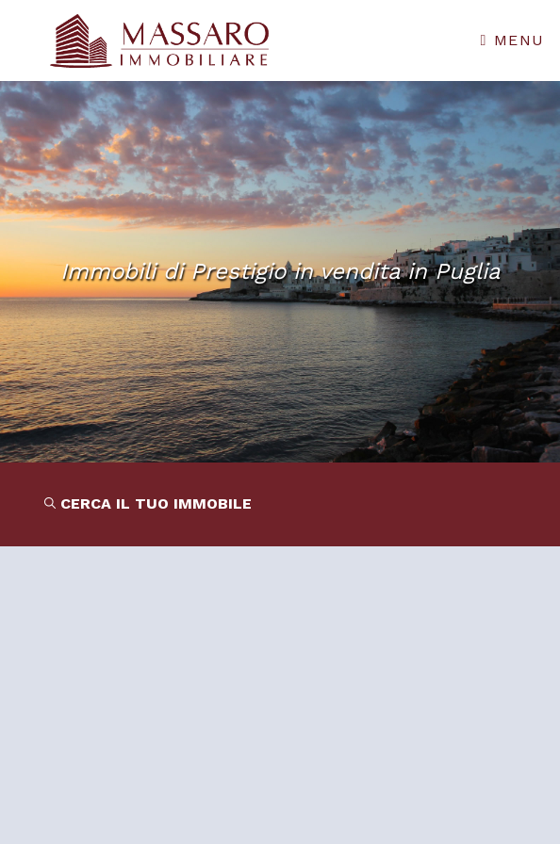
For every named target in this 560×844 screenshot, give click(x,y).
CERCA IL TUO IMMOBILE (148, 503)
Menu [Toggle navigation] (513, 40)
